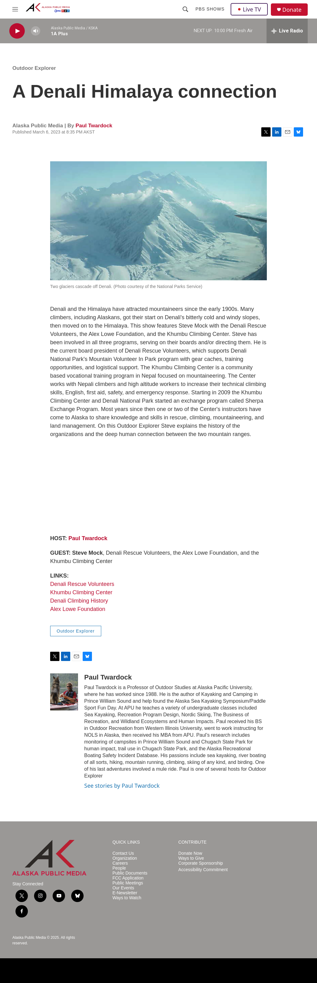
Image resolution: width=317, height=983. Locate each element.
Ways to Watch (126, 898)
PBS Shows (209, 8)
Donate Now (190, 853)
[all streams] (287, 31)
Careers (120, 863)
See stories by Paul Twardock (122, 785)
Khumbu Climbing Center (81, 592)
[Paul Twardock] (64, 691)
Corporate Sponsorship (200, 863)
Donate (292, 9)
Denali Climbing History (79, 601)
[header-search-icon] (185, 9)
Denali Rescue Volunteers (82, 584)
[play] (17, 31)
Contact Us (123, 853)
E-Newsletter (124, 893)
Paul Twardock (94, 126)
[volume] (35, 31)
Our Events (123, 888)
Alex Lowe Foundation (77, 609)
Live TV (249, 9)
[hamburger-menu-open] (15, 9)
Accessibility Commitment (203, 869)
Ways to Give (191, 858)
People (119, 868)
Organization (124, 858)
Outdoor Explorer (34, 68)
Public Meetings (127, 883)
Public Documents (129, 873)
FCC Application (127, 878)
